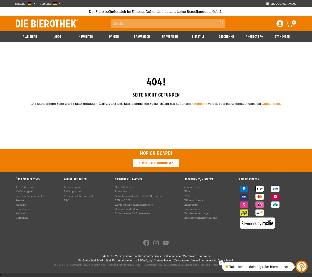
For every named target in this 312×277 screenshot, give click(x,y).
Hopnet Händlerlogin (127, 208)
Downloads (22, 208)
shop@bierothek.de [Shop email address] (283, 3)
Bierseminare (72, 186)
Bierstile (198, 37)
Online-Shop (271, 103)
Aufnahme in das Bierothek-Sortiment (138, 195)
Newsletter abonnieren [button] (156, 163)
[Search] (219, 23)
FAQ (66, 200)
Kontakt (20, 213)
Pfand (187, 191)
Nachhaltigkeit (25, 191)
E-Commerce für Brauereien (132, 213)
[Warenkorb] (292, 25)
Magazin (21, 204)
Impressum (191, 204)
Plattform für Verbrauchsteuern (134, 204)
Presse (20, 200)
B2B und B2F (122, 200)
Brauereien (170, 37)
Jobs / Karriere (25, 186)
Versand (69, 195)
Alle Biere (30, 37)
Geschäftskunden (125, 186)
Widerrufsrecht (193, 200)
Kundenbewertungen (197, 213)
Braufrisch (142, 37)
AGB (187, 195)
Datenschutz (192, 208)
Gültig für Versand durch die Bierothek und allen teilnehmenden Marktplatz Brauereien (156, 255)
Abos (57, 37)
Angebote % (254, 37)
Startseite (200, 103)
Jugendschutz (192, 186)
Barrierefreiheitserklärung (200, 217)
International (85, 195)
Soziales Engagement (29, 195)
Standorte (282, 37)
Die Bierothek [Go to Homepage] (47, 23)
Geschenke (226, 37)
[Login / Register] (279, 25)
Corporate (22, 217)
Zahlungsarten (72, 191)
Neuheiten (86, 37)
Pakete (114, 37)
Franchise (121, 191)
